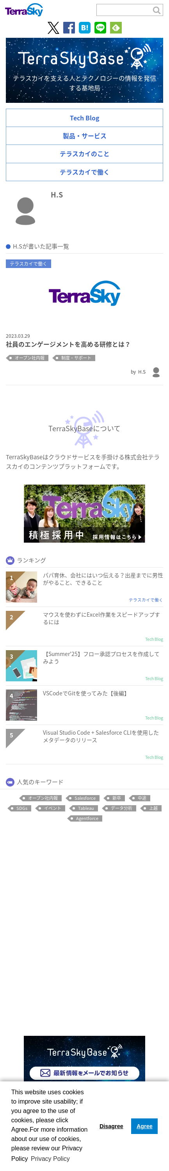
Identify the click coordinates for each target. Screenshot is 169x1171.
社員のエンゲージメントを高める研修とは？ (68, 344)
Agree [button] (145, 1126)
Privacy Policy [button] (50, 1158)
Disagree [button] (111, 1126)
